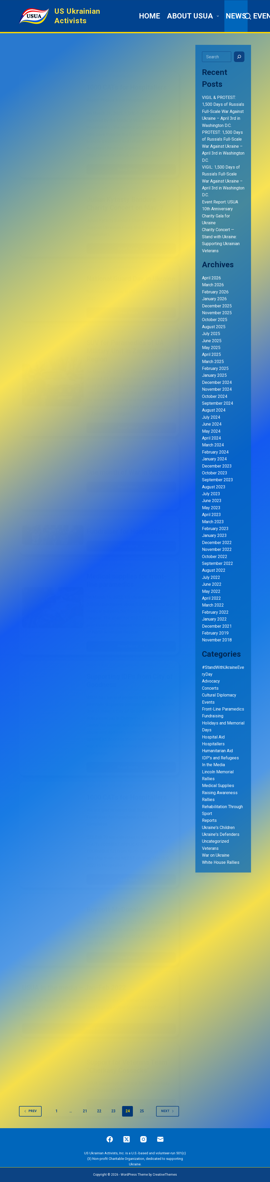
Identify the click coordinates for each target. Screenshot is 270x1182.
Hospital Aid (213, 737)
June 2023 (211, 500)
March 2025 (213, 361)
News (236, 16)
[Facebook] (110, 1139)
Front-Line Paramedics (223, 709)
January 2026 (214, 298)
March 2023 (213, 521)
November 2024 (217, 389)
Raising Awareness (220, 792)
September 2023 (217, 479)
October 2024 (214, 396)
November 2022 (217, 549)
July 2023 (211, 493)
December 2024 (217, 382)
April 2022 (211, 598)
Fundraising (212, 715)
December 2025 (217, 305)
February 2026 (215, 291)
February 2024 (215, 452)
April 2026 (211, 277)
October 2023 (214, 472)
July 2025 (211, 333)
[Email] (160, 1139)
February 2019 (215, 633)
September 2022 (217, 563)
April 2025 (211, 354)
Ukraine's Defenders (220, 834)
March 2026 (213, 284)
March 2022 (213, 605)
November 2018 (217, 639)
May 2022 (211, 591)
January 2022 (214, 619)
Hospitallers (213, 743)
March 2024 (213, 444)
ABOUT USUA (193, 16)
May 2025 (211, 347)
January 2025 (214, 375)
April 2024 (211, 438)
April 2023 (211, 514)
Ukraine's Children (218, 827)
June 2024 (211, 424)
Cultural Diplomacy (219, 695)
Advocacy (211, 681)
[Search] (247, 16)
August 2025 (213, 326)
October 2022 (214, 556)
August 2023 (213, 486)
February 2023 (215, 528)
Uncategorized (215, 841)
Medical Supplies (218, 785)
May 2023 (211, 507)
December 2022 (217, 542)
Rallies (208, 799)
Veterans (210, 848)
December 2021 (217, 626)
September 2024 (217, 403)
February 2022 (215, 612)
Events (208, 702)
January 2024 (214, 458)
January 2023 (214, 535)
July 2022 (211, 577)
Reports (209, 820)
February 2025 (215, 368)
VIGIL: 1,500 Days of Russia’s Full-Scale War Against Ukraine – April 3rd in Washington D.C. (223, 181)
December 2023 (217, 466)
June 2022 (211, 584)
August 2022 (213, 570)
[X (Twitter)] (126, 1139)
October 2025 (214, 319)
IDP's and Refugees (220, 757)
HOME (149, 16)
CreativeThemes (165, 1174)
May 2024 (211, 431)
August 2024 (213, 410)
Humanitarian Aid (217, 750)
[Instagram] (143, 1139)
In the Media (213, 764)
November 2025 (217, 312)
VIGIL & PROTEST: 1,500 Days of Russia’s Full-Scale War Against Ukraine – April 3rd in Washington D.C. (223, 111)
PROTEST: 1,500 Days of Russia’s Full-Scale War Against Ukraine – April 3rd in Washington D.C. (223, 146)
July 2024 (211, 417)
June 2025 (211, 340)
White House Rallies (220, 862)
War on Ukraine (215, 855)
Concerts (210, 688)
